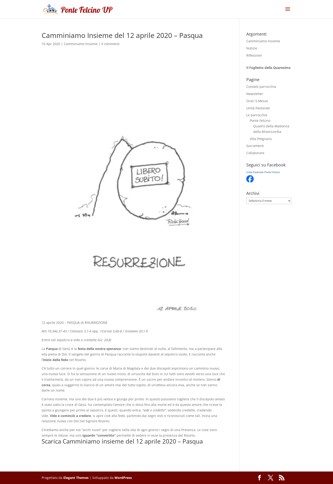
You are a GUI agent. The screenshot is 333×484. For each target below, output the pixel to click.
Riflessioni (254, 55)
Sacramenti (255, 146)
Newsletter (254, 94)
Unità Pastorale (258, 108)
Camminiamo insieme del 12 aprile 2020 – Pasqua (133, 441)
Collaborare (255, 153)
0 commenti (110, 44)
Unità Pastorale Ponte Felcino (263, 172)
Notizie (251, 48)
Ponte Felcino (260, 120)
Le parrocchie (256, 115)
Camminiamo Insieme (81, 44)
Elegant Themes (76, 477)
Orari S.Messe (257, 101)
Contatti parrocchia (261, 86)
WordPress (123, 477)
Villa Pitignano (261, 139)
